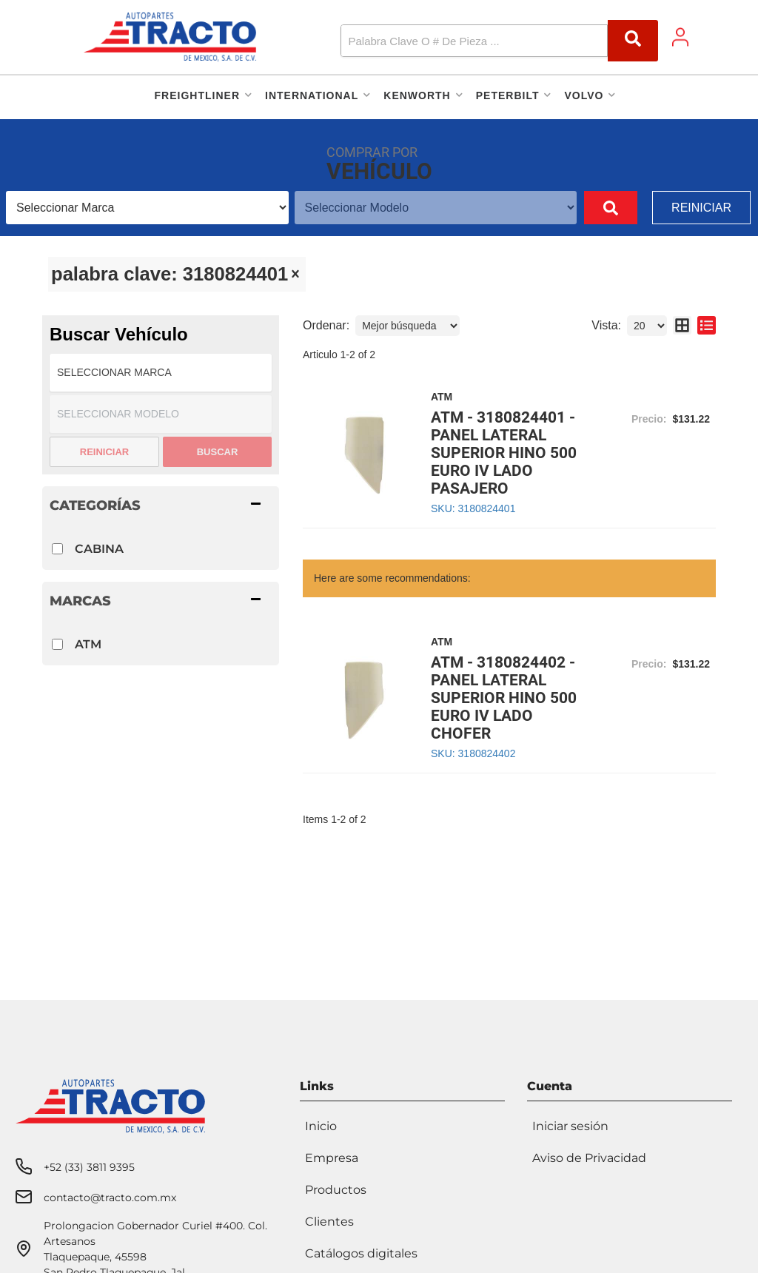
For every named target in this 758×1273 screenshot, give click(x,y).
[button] (500, 40)
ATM (88, 644)
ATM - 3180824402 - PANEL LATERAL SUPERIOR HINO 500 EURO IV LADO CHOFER (504, 698)
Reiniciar (701, 207)
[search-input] (455, 40)
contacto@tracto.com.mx (110, 1197)
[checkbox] (57, 548)
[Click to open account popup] (680, 37)
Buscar (217, 451)
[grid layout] (682, 325)
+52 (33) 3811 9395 (89, 1167)
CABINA (99, 549)
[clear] (295, 273)
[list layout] (706, 325)
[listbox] (147, 207)
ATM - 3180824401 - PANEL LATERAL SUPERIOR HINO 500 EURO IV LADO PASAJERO (504, 453)
